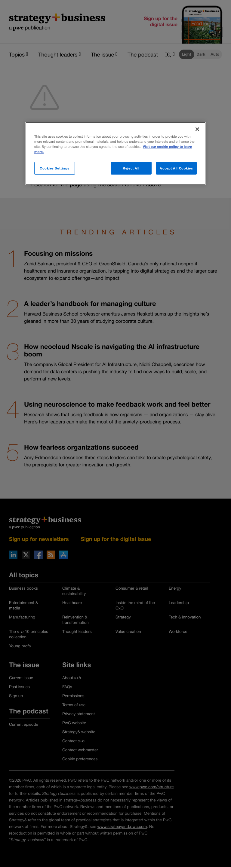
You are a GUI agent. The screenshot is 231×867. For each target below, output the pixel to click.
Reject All (131, 168)
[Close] (197, 129)
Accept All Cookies (176, 168)
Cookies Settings (54, 168)
